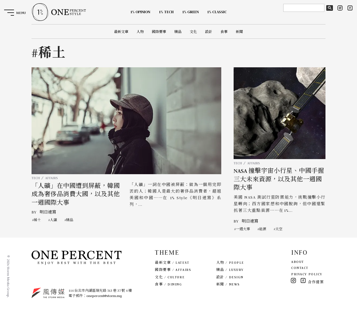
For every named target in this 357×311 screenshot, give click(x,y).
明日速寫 (48, 212)
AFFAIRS (51, 178)
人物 (140, 32)
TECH (36, 178)
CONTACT (299, 268)
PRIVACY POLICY (306, 274)
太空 (278, 229)
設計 (208, 32)
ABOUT (297, 262)
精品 (178, 32)
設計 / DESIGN (229, 277)
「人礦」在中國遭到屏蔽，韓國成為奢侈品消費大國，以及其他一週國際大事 (76, 194)
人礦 (53, 220)
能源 (262, 229)
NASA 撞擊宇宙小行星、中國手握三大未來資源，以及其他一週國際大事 (279, 179)
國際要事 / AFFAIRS (173, 270)
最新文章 (121, 32)
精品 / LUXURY (230, 270)
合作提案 (316, 282)
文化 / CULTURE (170, 277)
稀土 (37, 220)
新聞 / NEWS (228, 284)
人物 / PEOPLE (230, 262)
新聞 (239, 32)
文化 (193, 32)
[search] (303, 7)
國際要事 (159, 32)
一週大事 (243, 229)
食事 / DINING (168, 284)
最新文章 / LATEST (172, 262)
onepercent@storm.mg (104, 296)
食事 (224, 32)
